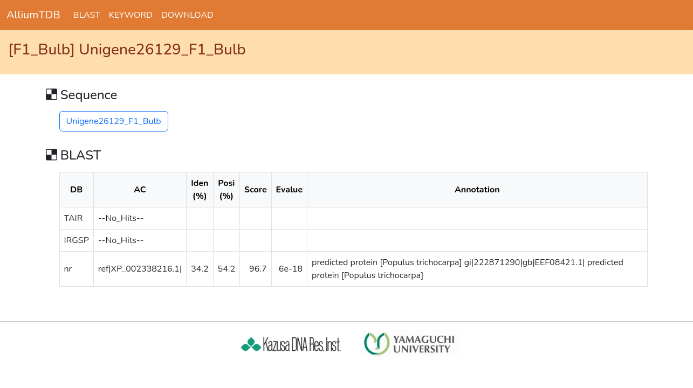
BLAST (86, 15)
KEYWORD (131, 15)
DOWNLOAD (187, 15)
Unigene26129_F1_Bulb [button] (113, 121)
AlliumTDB (33, 15)
